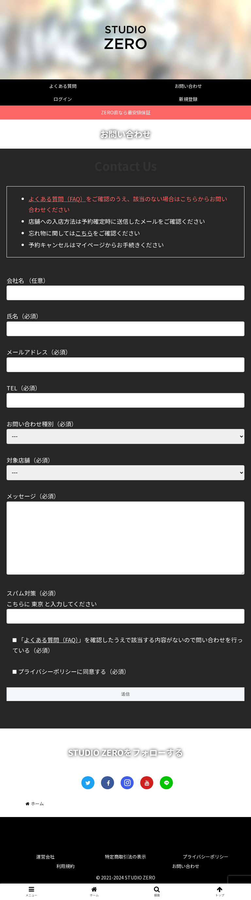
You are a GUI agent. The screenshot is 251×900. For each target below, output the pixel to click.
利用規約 (65, 879)
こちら (84, 233)
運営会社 (45, 869)
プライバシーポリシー (205, 869)
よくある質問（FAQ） (57, 198)
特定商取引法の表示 (125, 869)
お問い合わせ (185, 879)
